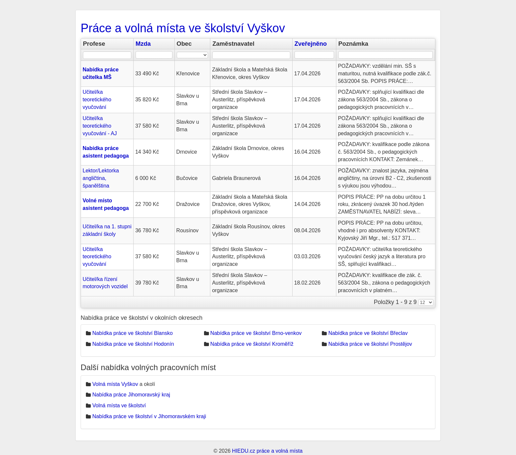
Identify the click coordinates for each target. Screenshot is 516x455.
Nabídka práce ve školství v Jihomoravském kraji (149, 416)
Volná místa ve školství (119, 405)
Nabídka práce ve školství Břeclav (368, 333)
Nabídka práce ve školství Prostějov (370, 344)
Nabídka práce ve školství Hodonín (133, 344)
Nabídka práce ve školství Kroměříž (252, 344)
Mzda (143, 43)
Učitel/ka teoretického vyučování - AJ (100, 125)
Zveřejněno (311, 43)
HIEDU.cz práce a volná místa (267, 451)
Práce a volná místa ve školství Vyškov (183, 28)
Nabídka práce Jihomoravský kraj (131, 394)
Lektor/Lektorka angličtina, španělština (101, 178)
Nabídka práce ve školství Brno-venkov (255, 333)
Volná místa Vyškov (115, 384)
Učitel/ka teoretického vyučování (97, 99)
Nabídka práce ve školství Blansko (132, 333)
